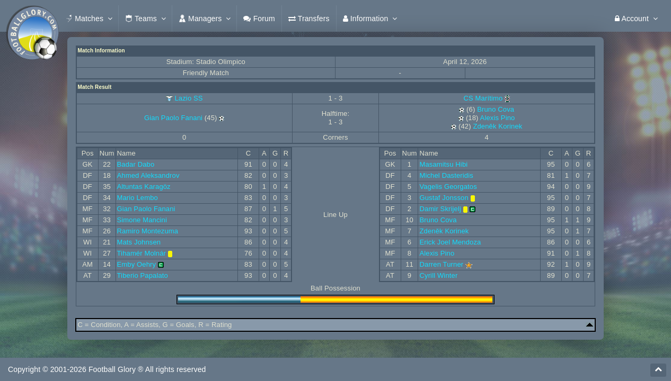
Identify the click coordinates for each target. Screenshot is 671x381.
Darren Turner (441, 264)
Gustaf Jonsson (443, 198)
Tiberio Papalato (142, 275)
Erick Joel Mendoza (450, 242)
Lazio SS (188, 98)
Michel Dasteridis (446, 175)
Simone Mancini (142, 220)
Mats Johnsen (139, 242)
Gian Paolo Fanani (173, 118)
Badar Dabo (136, 164)
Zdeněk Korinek (497, 126)
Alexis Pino (497, 118)
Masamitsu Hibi (443, 164)
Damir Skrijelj (440, 209)
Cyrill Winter (438, 275)
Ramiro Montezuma (148, 231)
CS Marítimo (487, 98)
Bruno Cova (495, 109)
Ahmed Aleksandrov (148, 175)
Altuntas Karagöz (144, 186)
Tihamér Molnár (141, 253)
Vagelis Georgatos (447, 186)
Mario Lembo (137, 198)
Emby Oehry (136, 264)
